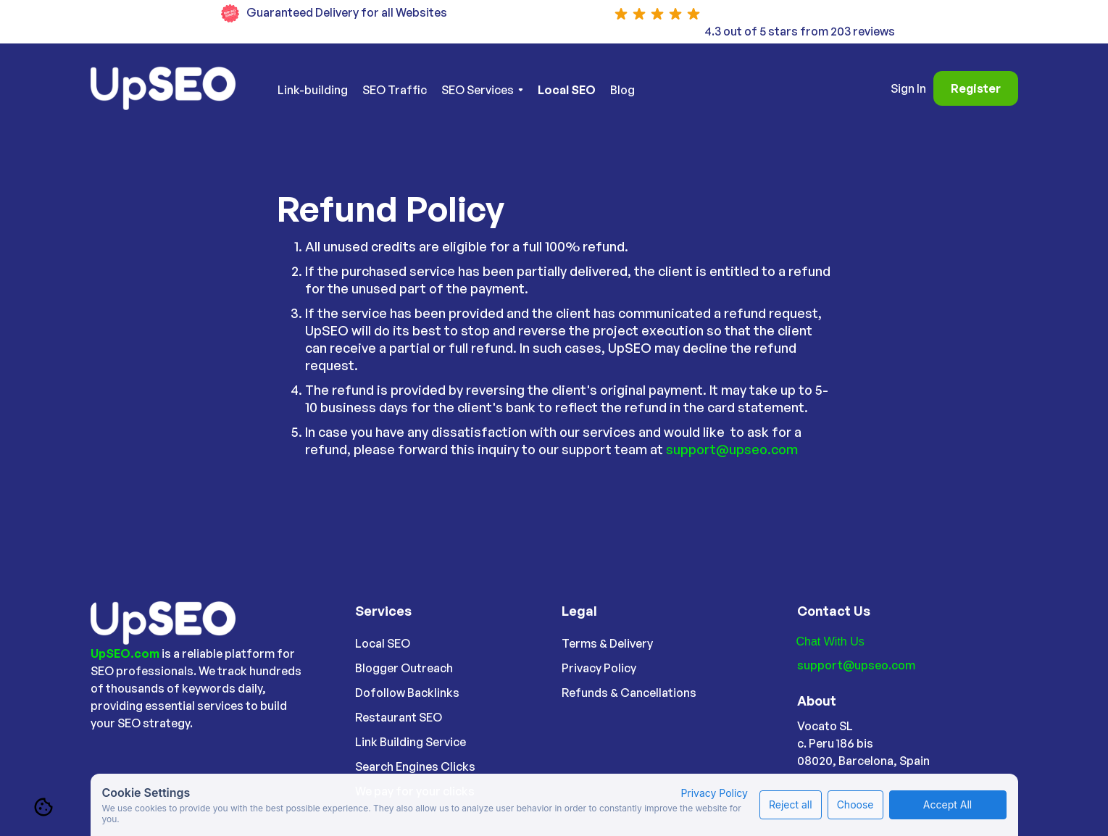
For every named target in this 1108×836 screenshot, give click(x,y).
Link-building (313, 90)
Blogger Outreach (404, 668)
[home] (172, 88)
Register (976, 88)
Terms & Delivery (607, 643)
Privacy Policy (599, 668)
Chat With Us (830, 641)
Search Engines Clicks (415, 766)
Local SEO (382, 643)
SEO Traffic (394, 90)
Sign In (908, 88)
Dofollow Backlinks (407, 692)
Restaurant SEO (398, 717)
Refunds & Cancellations (629, 692)
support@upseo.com (732, 449)
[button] (482, 90)
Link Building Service (410, 742)
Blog (622, 90)
